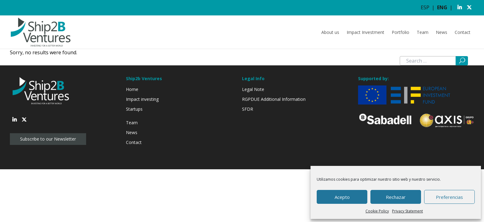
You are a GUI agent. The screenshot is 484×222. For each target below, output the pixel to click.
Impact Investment (365, 32)
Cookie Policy (377, 211)
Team (422, 32)
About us (330, 32)
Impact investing (142, 99)
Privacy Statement (407, 211)
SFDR (247, 109)
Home (132, 89)
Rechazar (396, 197)
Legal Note (253, 89)
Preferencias (449, 197)
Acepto (342, 197)
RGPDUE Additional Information (274, 99)
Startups (134, 109)
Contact (462, 32)
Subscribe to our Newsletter (48, 139)
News (441, 32)
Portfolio (400, 32)
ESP (425, 7)
